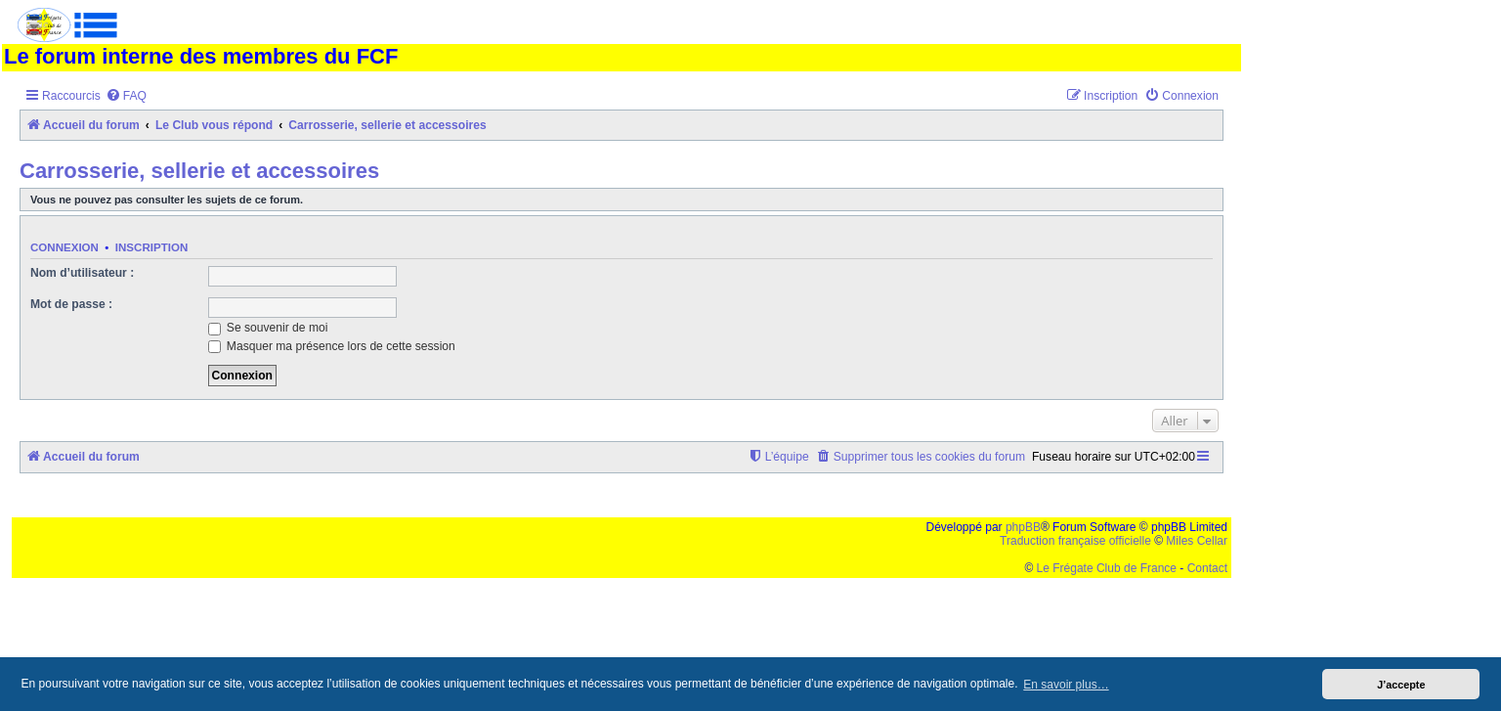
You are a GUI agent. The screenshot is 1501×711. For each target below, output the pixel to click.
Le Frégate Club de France (1107, 568)
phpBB (1023, 527)
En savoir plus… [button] (1065, 684)
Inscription (151, 247)
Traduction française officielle (1075, 541)
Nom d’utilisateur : (82, 273)
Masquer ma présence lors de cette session (331, 346)
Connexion (64, 247)
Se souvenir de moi (268, 327)
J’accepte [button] (1401, 684)
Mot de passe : (71, 304)
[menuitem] (126, 96)
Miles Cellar (1196, 541)
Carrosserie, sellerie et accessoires (199, 170)
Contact (1207, 568)
